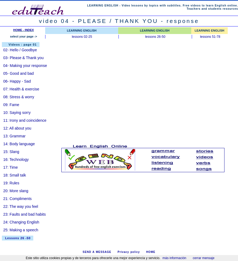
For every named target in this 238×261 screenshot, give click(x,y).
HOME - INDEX (23, 30)
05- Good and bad (18, 73)
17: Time (10, 167)
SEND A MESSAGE (97, 251)
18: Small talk (14, 175)
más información (174, 258)
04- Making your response (25, 65)
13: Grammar (14, 136)
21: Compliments (17, 198)
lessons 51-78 (210, 37)
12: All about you (17, 128)
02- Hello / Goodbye (20, 50)
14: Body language (19, 144)
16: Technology (16, 159)
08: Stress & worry (18, 97)
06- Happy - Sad (17, 81)
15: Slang (11, 152)
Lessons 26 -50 (18, 238)
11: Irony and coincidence (25, 120)
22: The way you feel (20, 206)
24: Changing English (21, 222)
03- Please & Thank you (23, 58)
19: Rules (11, 183)
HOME (150, 251)
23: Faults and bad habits (24, 214)
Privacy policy (129, 251)
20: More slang (15, 191)
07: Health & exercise (21, 89)
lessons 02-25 (82, 37)
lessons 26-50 (155, 37)
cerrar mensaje (203, 258)
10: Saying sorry (17, 112)
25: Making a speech (20, 230)
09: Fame (11, 105)
